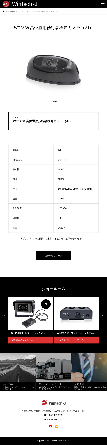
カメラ (53, 22)
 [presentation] (102, 315)
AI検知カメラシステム (22, 340)
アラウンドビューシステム (70, 340)
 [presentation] (4, 315)
